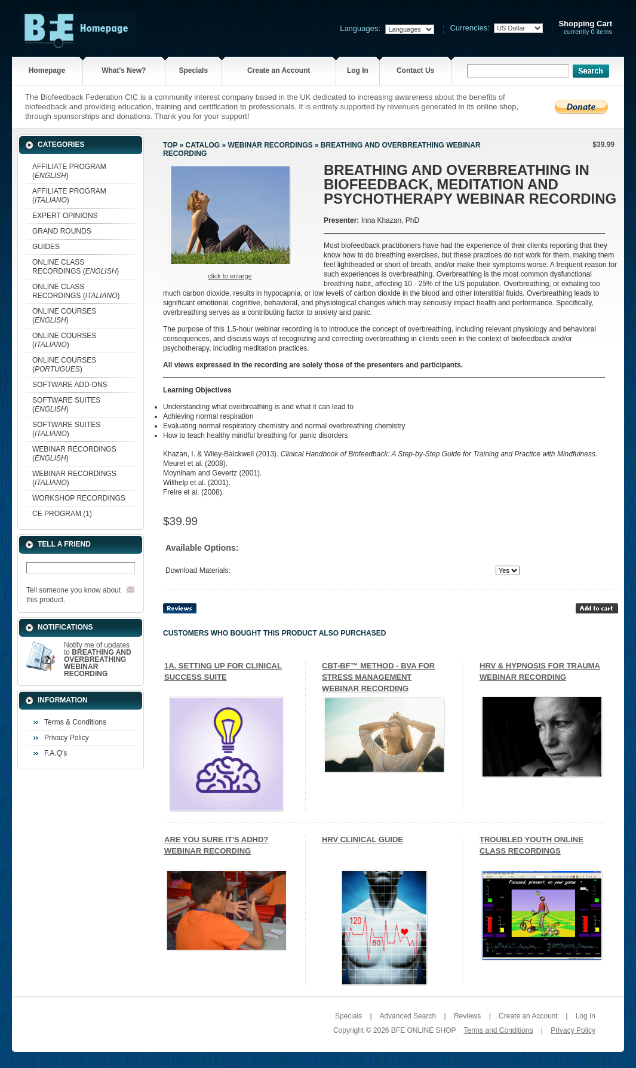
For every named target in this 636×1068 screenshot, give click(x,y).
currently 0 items (585, 27)
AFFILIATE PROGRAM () (69, 171)
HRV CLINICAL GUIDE (362, 839)
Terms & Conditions (75, 722)
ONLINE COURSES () (64, 315)
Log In (357, 70)
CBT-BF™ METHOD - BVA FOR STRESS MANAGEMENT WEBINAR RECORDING (378, 677)
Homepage (47, 70)
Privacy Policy (66, 738)
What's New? (124, 70)
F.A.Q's (55, 753)
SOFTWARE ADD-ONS (69, 384)
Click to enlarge (229, 276)
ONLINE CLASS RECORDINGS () (75, 266)
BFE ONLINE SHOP (423, 1030)
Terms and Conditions (498, 1030)
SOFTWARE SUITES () (66, 404)
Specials (193, 70)
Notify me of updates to (97, 659)
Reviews (467, 1016)
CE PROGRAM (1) (62, 514)
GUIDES (46, 247)
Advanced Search (407, 1016)
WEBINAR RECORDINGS (270, 145)
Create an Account (279, 70)
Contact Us (415, 70)
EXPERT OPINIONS (65, 215)
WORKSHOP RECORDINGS (78, 498)
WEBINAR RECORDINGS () (74, 453)
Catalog (203, 145)
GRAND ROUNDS (61, 231)
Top (170, 145)
